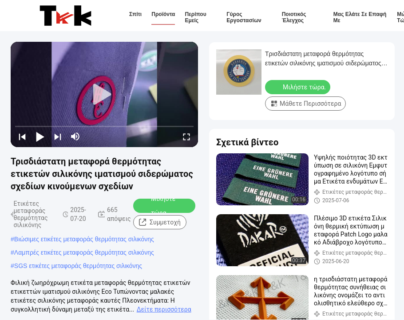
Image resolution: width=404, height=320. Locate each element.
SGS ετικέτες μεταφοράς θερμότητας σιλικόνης (78, 265)
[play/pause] (40, 136)
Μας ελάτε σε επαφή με (360, 17)
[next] (58, 136)
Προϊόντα (163, 14)
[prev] (22, 136)
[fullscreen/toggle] (186, 136)
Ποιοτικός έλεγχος (294, 17)
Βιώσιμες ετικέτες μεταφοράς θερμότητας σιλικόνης (84, 239)
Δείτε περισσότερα (164, 309)
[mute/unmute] (75, 136)
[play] (104, 95)
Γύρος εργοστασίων (243, 17)
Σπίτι (135, 14)
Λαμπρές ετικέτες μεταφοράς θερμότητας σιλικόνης (84, 252)
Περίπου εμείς (195, 17)
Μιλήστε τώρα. (157, 206)
